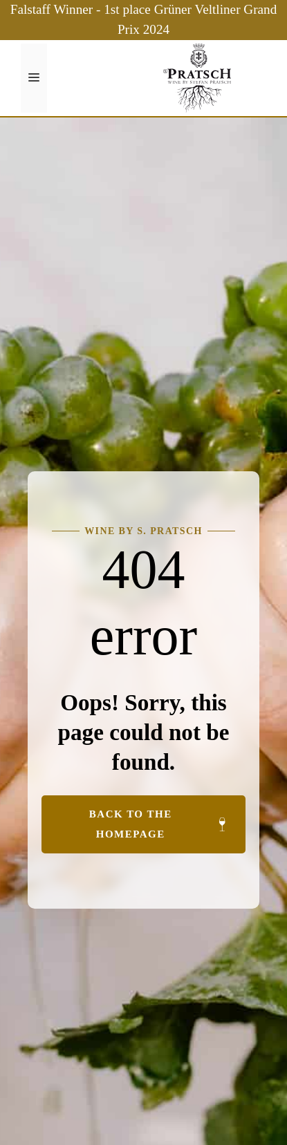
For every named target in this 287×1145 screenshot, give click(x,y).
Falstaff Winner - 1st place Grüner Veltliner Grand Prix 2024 (143, 19)
